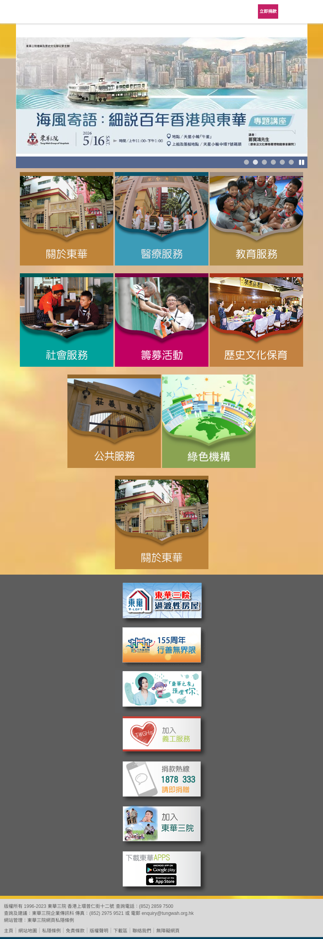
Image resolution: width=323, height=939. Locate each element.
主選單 (311, 11)
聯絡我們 (141, 931)
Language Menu (292, 11)
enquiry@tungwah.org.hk (167, 913)
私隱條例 (51, 931)
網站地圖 (27, 931)
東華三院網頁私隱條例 (50, 920)
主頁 (8, 931)
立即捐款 (268, 11)
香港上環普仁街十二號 (90, 906)
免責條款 (75, 931)
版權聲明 (99, 931)
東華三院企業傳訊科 (53, 913)
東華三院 (28, 14)
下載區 (120, 931)
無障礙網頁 (168, 931)
